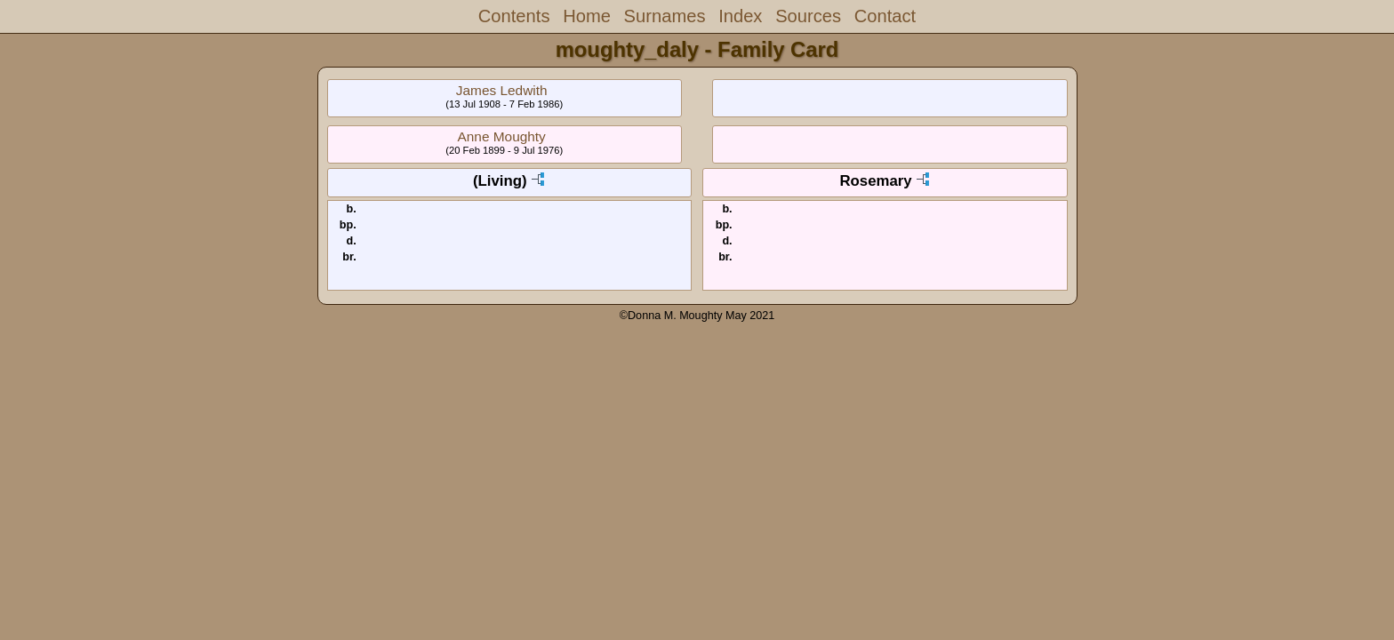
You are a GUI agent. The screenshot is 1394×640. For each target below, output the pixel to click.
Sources (808, 16)
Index (740, 16)
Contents (514, 16)
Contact (885, 16)
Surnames (665, 16)
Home (587, 16)
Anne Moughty (502, 136)
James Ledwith (502, 90)
